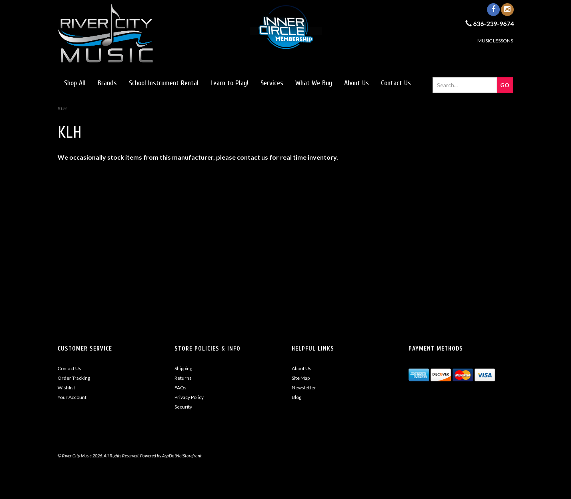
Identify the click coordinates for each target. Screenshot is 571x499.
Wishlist (66, 388)
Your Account (72, 397)
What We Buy (313, 83)
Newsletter (304, 388)
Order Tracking (74, 378)
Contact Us (396, 83)
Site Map (301, 378)
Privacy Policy (189, 397)
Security (183, 407)
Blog (296, 397)
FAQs (180, 388)
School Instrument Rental (163, 83)
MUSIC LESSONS (495, 41)
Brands (107, 83)
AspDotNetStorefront (182, 455)
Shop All (75, 83)
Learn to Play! (229, 83)
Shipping (183, 368)
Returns (183, 378)
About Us (356, 83)
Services (271, 83)
